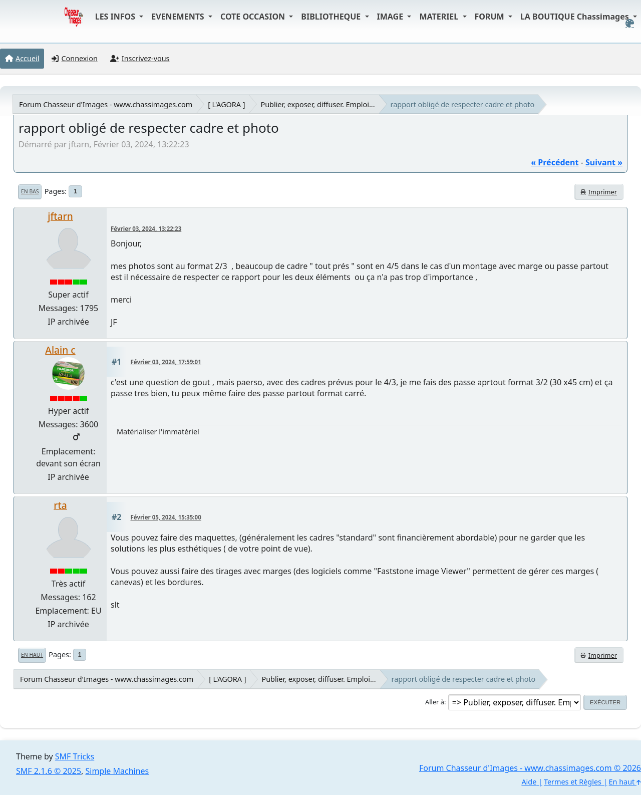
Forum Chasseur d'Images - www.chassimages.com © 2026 (530, 767)
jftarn (60, 216)
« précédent (554, 162)
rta (60, 505)
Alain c (60, 350)
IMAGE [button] (391, 16)
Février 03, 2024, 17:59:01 (166, 362)
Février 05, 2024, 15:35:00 (166, 517)
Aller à (434, 701)
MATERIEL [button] (439, 16)
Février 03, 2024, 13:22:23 (146, 228)
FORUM (490, 16)
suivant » (603, 162)
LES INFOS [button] (116, 16)
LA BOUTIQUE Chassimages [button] (575, 16)
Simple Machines (117, 770)
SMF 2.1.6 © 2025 (48, 770)
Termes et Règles (572, 781)
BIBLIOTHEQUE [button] (332, 16)
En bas (30, 191)
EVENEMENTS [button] (178, 16)
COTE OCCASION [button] (253, 16)
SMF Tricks (74, 756)
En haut (32, 654)
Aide (528, 781)
